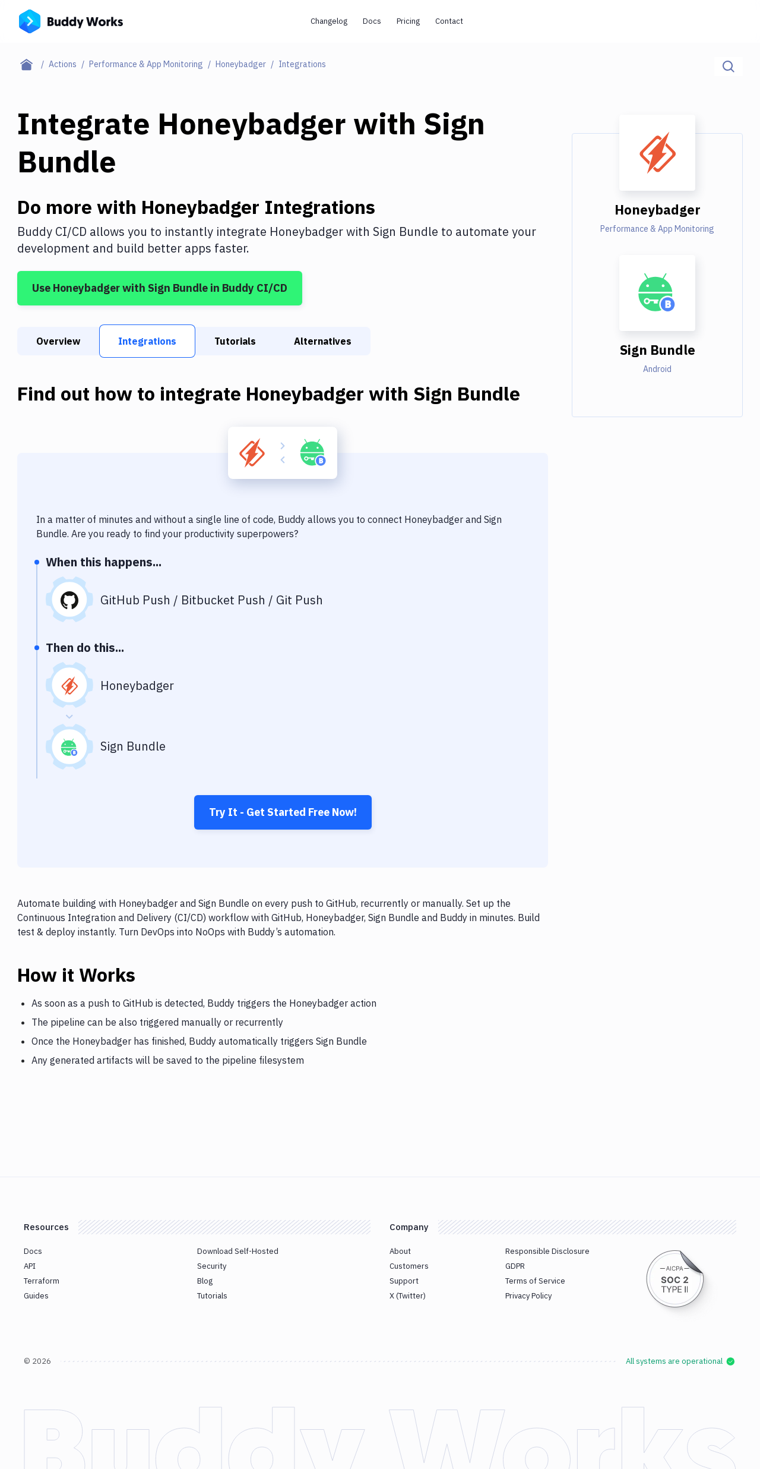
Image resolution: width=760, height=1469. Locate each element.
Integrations (147, 341)
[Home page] (33, 64)
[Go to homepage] (71, 20)
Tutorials (235, 341)
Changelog (329, 21)
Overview (58, 341)
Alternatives (323, 341)
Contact (449, 21)
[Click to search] (728, 66)
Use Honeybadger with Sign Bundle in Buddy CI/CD (159, 288)
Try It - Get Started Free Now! (283, 812)
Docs (372, 21)
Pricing (408, 21)
